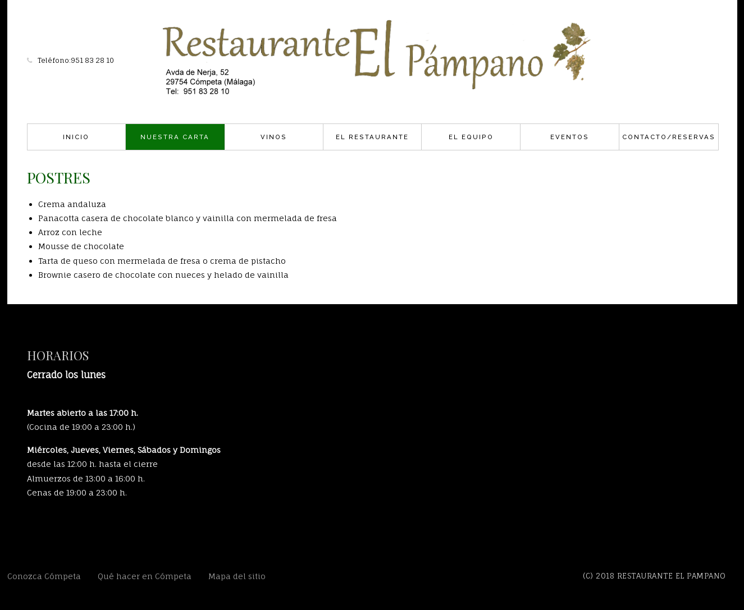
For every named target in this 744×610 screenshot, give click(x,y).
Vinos (274, 137)
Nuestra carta (174, 137)
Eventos (569, 137)
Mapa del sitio (237, 576)
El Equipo (471, 137)
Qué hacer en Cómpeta (144, 576)
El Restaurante (372, 137)
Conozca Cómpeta (44, 576)
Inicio (76, 137)
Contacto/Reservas (668, 137)
